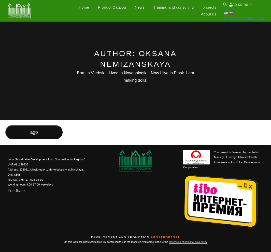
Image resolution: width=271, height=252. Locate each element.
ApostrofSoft (165, 237)
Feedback (16, 191)
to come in (243, 4)
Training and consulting (173, 7)
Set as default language (243, 18)
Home (84, 7)
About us (208, 14)
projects (209, 7)
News (140, 7)
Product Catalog (112, 7)
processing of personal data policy (188, 242)
